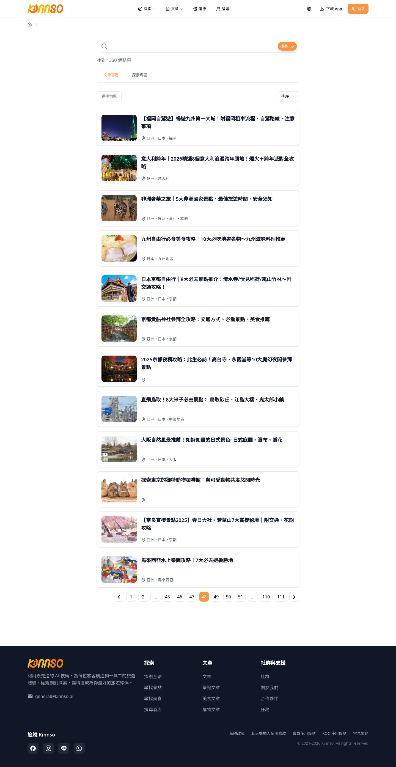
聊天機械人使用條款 (268, 733)
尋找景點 (153, 687)
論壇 (222, 8)
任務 (265, 709)
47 (191, 597)
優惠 (199, 8)
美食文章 (211, 698)
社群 (265, 676)
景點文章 (211, 687)
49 (216, 597)
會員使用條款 (304, 733)
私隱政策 (237, 733)
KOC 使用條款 (334, 733)
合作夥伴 (269, 698)
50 (228, 597)
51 (240, 597)
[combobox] (288, 96)
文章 (206, 676)
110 (266, 597)
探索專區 (139, 75)
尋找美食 (153, 698)
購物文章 (211, 709)
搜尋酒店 (153, 709)
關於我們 (269, 687)
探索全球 (153, 676)
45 (167, 597)
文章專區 (111, 75)
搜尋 (287, 46)
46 (179, 597)
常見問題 (361, 733)
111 (281, 597)
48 (204, 597)
